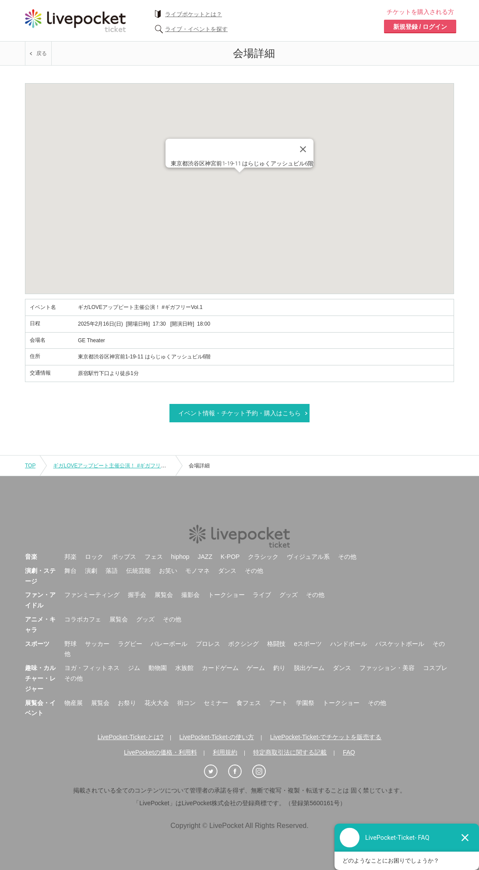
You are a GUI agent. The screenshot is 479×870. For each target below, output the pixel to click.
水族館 (184, 667)
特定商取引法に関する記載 (290, 752)
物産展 (73, 702)
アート (278, 702)
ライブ (262, 594)
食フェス (248, 702)
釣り (279, 667)
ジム (134, 667)
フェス (153, 556)
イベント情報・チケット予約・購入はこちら (239, 413)
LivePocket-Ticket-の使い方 (217, 736)
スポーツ (37, 643)
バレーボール (169, 643)
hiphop (180, 556)
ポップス (124, 556)
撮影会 (190, 594)
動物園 (157, 667)
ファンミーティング (92, 594)
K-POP (230, 556)
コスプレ (435, 667)
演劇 (91, 570)
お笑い (168, 570)
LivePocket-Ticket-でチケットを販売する (326, 736)
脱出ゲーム (309, 667)
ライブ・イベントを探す (196, 29)
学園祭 (305, 702)
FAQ (349, 752)
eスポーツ (308, 643)
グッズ (288, 594)
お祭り (127, 702)
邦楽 (70, 556)
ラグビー (130, 643)
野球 (70, 643)
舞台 (70, 570)
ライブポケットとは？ (193, 14)
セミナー (216, 702)
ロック (94, 556)
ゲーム (256, 667)
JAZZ (205, 556)
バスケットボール (399, 643)
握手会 (137, 594)
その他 (347, 556)
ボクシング (243, 643)
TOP (30, 466)
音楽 (31, 556)
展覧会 (164, 594)
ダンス (227, 570)
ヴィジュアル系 (308, 556)
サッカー (97, 643)
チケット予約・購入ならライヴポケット (75, 20)
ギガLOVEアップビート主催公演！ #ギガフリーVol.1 (115, 466)
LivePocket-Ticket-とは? (130, 736)
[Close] (302, 149)
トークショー (226, 594)
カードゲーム (220, 667)
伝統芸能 (138, 570)
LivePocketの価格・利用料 (160, 752)
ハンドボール (348, 643)
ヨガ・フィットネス (92, 667)
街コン (186, 702)
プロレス (208, 643)
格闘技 (276, 643)
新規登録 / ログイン (420, 26)
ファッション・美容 (387, 667)
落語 (112, 570)
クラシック (263, 556)
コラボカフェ (82, 619)
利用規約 (225, 752)
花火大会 (156, 702)
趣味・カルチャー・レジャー (40, 678)
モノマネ (197, 570)
